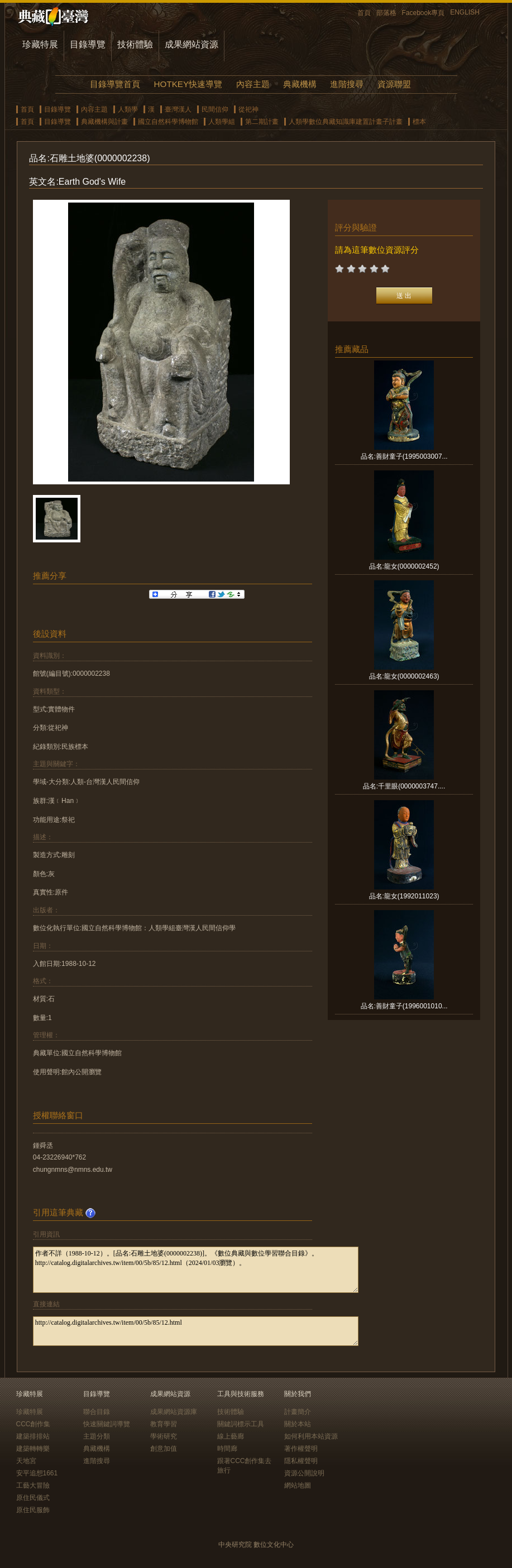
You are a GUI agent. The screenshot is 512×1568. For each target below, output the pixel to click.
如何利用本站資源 (311, 1436)
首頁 (364, 13)
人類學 (128, 109)
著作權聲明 (301, 1448)
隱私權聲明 (301, 1461)
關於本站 (297, 1424)
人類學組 (221, 122)
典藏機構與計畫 (104, 122)
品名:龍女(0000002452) (404, 566)
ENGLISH (465, 12)
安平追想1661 (37, 1473)
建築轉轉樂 (33, 1448)
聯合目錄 (96, 1412)
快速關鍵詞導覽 (106, 1424)
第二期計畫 (262, 122)
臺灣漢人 (178, 109)
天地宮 (26, 1461)
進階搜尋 (346, 84)
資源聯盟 (394, 84)
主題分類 (96, 1436)
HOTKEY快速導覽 (188, 84)
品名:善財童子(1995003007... (404, 456)
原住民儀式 (33, 1498)
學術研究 (163, 1436)
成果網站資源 (191, 44)
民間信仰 (215, 109)
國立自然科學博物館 (168, 122)
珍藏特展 (40, 44)
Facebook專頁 (423, 13)
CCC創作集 (33, 1424)
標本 (419, 122)
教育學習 (163, 1424)
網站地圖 (297, 1485)
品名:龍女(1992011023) (404, 896)
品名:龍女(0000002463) (404, 676)
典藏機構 (300, 84)
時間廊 (227, 1448)
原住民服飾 (33, 1510)
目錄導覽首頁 (115, 84)
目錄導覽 (88, 44)
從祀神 (248, 109)
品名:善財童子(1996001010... (404, 1006)
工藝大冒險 (33, 1485)
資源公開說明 (304, 1473)
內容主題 (253, 84)
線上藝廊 (230, 1436)
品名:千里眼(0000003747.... (404, 786)
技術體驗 (135, 44)
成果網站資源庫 (173, 1412)
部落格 (386, 13)
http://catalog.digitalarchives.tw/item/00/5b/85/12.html (195, 1331)
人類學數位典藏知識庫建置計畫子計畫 (346, 122)
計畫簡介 (297, 1412)
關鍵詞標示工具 (240, 1424)
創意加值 (163, 1448)
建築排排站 (33, 1436)
